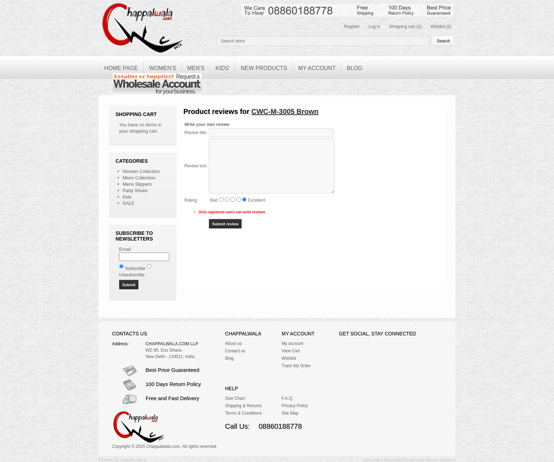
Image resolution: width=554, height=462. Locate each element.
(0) (419, 26)
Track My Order (296, 365)
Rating (190, 200)
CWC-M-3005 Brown (284, 111)
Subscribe (135, 268)
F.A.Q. (287, 398)
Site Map (290, 413)
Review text (195, 165)
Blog (229, 358)
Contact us (235, 350)
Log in (374, 26)
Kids (127, 197)
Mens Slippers (137, 184)
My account (292, 343)
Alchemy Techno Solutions (432, 460)
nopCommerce (133, 460)
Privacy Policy (295, 405)
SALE (128, 203)
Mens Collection (139, 177)
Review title (195, 132)
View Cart (291, 350)
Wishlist (438, 26)
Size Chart (235, 398)
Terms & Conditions (243, 413)
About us (233, 343)
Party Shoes (135, 190)
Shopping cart (402, 26)
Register (352, 26)
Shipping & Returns (243, 405)
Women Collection (141, 171)
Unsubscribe (132, 274)
